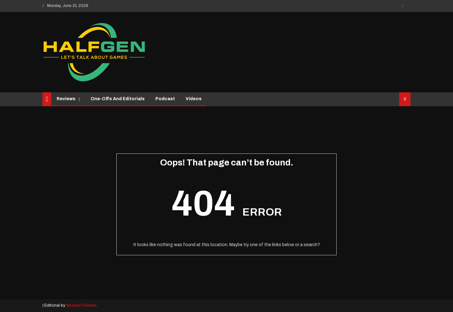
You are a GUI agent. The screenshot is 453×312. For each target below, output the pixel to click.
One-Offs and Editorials (118, 98)
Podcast (165, 98)
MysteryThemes (81, 305)
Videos (194, 98)
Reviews (66, 98)
